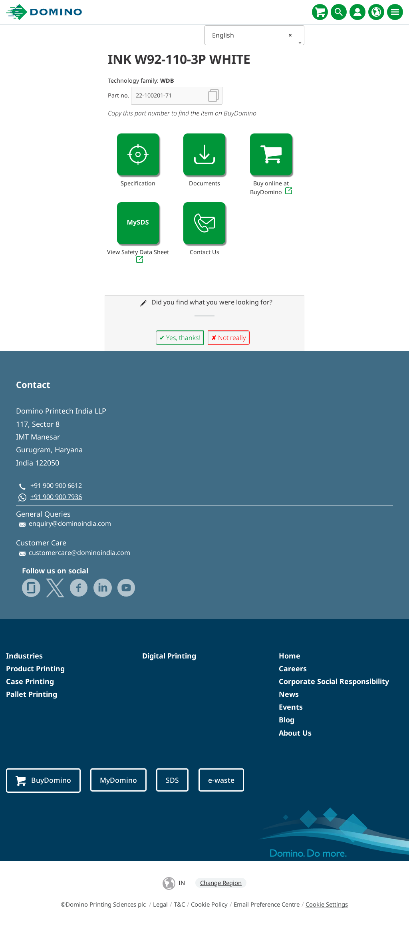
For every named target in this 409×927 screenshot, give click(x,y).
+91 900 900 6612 (56, 485)
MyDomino (118, 780)
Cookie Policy (209, 904)
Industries (24, 655)
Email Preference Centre (267, 904)
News (289, 694)
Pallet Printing (31, 694)
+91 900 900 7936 (56, 496)
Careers (293, 668)
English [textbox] (252, 35)
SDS (172, 780)
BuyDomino (43, 780)
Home (289, 655)
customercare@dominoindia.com (79, 552)
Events (291, 707)
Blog (286, 719)
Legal (160, 904)
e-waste (221, 780)
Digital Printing (169, 655)
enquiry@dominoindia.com (70, 523)
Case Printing (30, 681)
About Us (295, 733)
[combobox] (254, 35)
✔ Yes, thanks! (179, 337)
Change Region (221, 883)
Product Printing (35, 668)
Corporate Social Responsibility (334, 681)
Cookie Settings (327, 904)
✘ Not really (228, 337)
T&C (179, 904)
